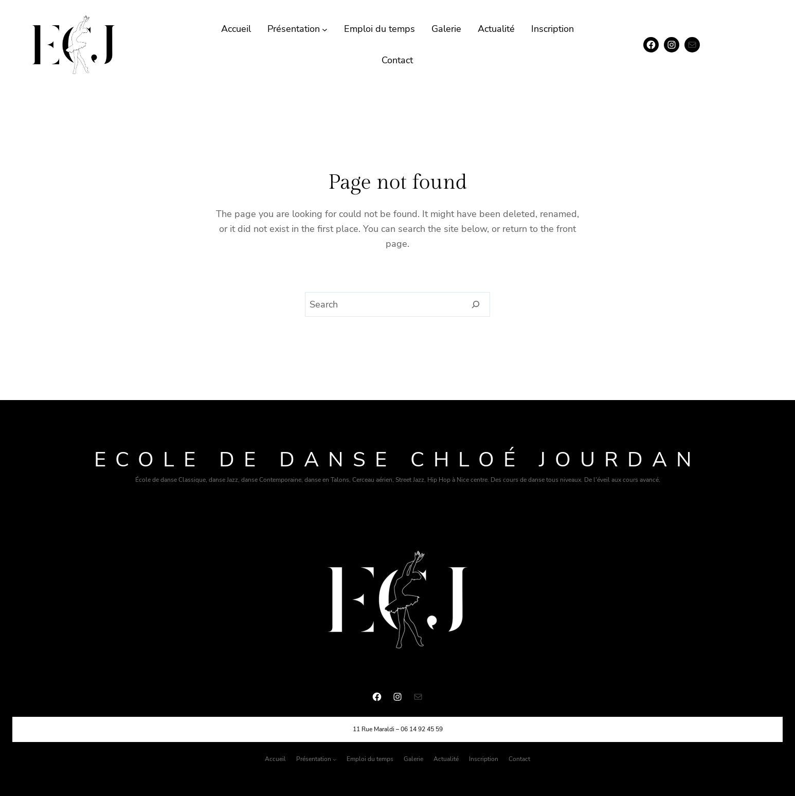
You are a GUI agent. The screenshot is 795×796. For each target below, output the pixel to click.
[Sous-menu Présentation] (325, 29)
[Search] (476, 304)
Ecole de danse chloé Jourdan (397, 460)
